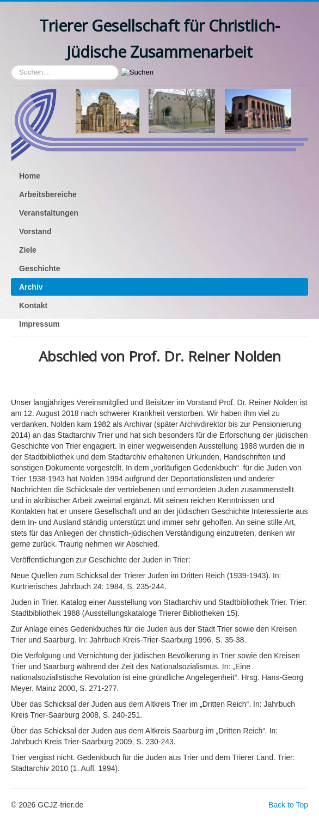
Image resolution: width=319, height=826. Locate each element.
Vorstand (35, 231)
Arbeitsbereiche (48, 194)
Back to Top (288, 804)
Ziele (27, 250)
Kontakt (33, 305)
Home (29, 176)
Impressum (39, 324)
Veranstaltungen (48, 213)
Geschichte (39, 268)
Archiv (31, 287)
